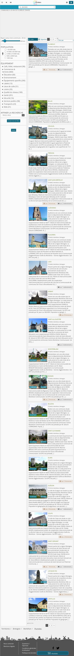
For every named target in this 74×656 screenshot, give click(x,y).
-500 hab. (9, 58)
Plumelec (38, 629)
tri (57, 38)
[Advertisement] (37, 23)
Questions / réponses (26, 645)
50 (53, 653)
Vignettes (42, 39)
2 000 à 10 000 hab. (13, 54)
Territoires (5, 629)
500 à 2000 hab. (11, 56)
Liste (31, 39)
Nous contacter (9, 644)
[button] (13, 121)
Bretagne (16, 629)
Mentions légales (9, 646)
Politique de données (29, 653)
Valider (13, 130)
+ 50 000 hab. (11, 49)
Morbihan (27, 629)
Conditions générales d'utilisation (29, 649)
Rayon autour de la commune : (11, 38)
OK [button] (23, 115)
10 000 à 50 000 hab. (13, 52)
